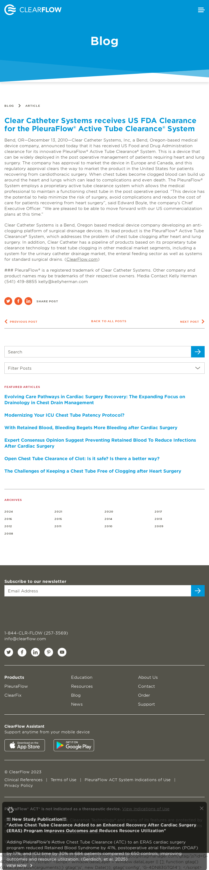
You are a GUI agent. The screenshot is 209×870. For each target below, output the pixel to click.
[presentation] (37, 610)
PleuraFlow (16, 686)
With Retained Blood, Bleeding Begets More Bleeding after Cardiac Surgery (90, 427)
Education (82, 677)
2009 (159, 525)
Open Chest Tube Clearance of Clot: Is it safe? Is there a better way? (81, 458)
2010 (108, 525)
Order (144, 695)
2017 (158, 511)
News (77, 703)
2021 (58, 511)
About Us (148, 677)
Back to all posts (109, 320)
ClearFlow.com (82, 259)
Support (146, 703)
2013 (158, 518)
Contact (146, 686)
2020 (108, 511)
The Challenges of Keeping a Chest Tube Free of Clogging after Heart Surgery (92, 470)
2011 (58, 525)
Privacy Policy (18, 785)
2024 (8, 511)
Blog (9, 105)
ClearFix (12, 695)
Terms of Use (64, 779)
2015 (58, 518)
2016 (8, 518)
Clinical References (24, 779)
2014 (108, 518)
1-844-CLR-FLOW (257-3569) (36, 632)
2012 (8, 525)
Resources (82, 686)
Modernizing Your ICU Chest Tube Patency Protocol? (64, 414)
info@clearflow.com (25, 638)
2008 (8, 533)
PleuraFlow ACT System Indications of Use (128, 779)
